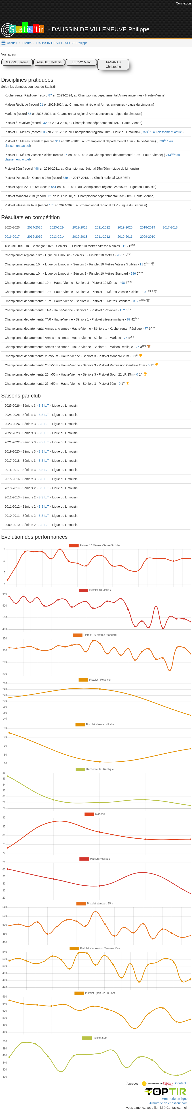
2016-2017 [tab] (12, 236)
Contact (180, 1083)
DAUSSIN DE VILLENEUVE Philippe (62, 43)
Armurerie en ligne (175, 1098)
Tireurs (27, 43)
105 (51, 205)
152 (122, 310)
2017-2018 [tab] (170, 227)
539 (65, 177)
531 (49, 196)
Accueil (12, 43)
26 (137, 347)
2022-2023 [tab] (79, 227)
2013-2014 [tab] (57, 236)
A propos (133, 1083)
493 (119, 255)
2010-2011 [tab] (125, 236)
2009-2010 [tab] (147, 236)
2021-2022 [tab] (102, 227)
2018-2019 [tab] (147, 227)
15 (66, 155)
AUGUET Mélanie (49, 62)
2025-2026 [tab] (12, 227)
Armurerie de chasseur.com (168, 1103)
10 (144, 292)
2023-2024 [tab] (57, 227)
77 (146, 328)
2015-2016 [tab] (34, 236)
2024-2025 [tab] (34, 227)
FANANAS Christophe (113, 64)
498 (36, 168)
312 (135, 301)
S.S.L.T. (43, 405)
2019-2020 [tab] (125, 227)
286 (133, 273)
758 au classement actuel (161, 132)
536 (43, 132)
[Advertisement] (93, 11)
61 (41, 104)
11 (124, 246)
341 (57, 141)
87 (50, 95)
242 (44, 123)
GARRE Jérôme (17, 62)
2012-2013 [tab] (79, 236)
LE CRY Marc (81, 62)
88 (29, 113)
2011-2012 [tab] (102, 236)
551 (53, 187)
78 (125, 338)
